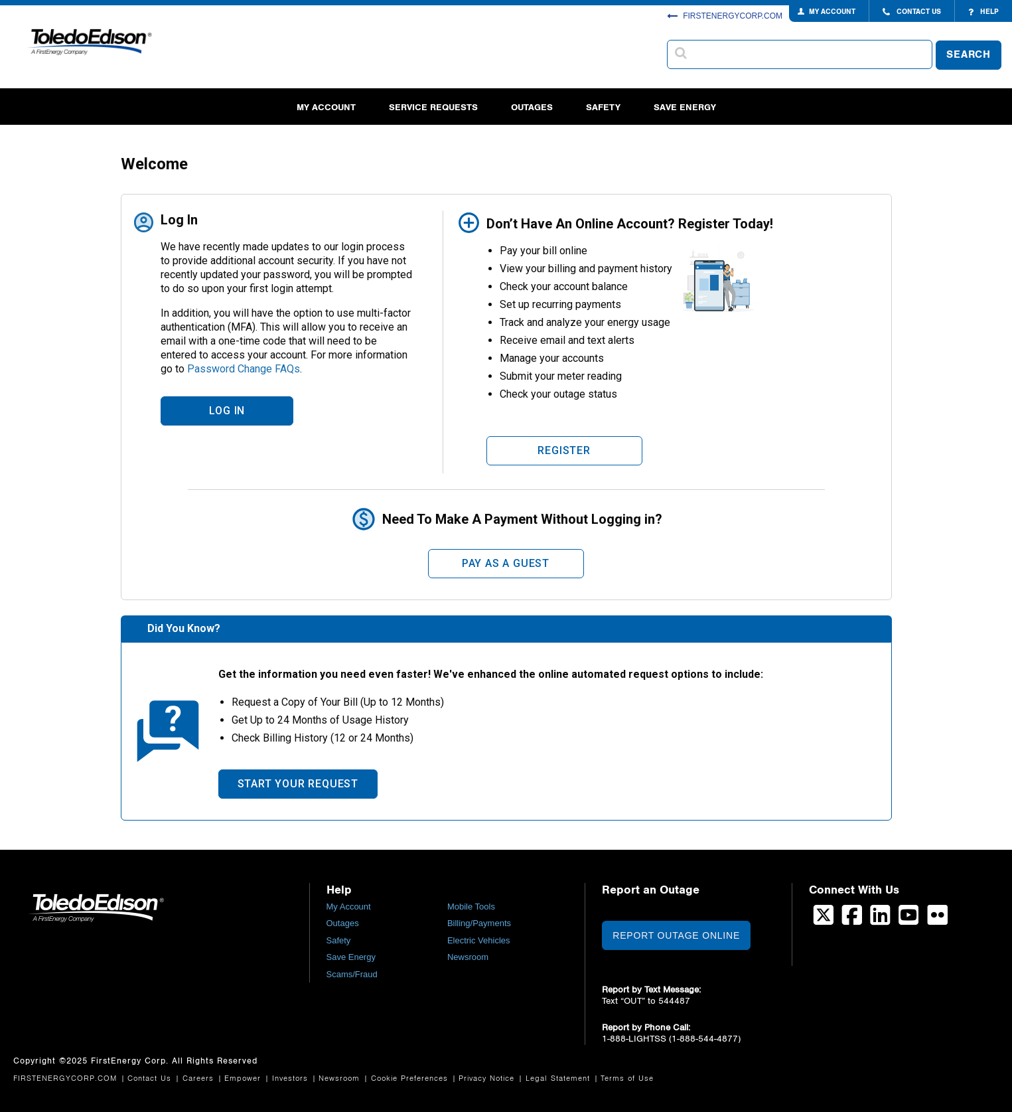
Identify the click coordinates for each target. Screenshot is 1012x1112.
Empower (244, 1078)
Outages (532, 107)
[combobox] (799, 54)
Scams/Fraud (352, 974)
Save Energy (685, 107)
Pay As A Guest (505, 563)
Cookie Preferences (411, 1078)
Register (564, 450)
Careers (199, 1078)
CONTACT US (912, 12)
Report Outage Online (676, 935)
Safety (603, 107)
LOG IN (227, 410)
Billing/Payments (479, 923)
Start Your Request (298, 783)
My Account (326, 107)
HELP (983, 12)
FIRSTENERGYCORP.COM (724, 16)
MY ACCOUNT (832, 11)
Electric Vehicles (478, 940)
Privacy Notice (488, 1078)
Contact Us (151, 1078)
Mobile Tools (471, 907)
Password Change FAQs (243, 368)
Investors (291, 1078)
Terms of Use (627, 1078)
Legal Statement (559, 1078)
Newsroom (467, 957)
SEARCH (968, 54)
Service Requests (433, 107)
